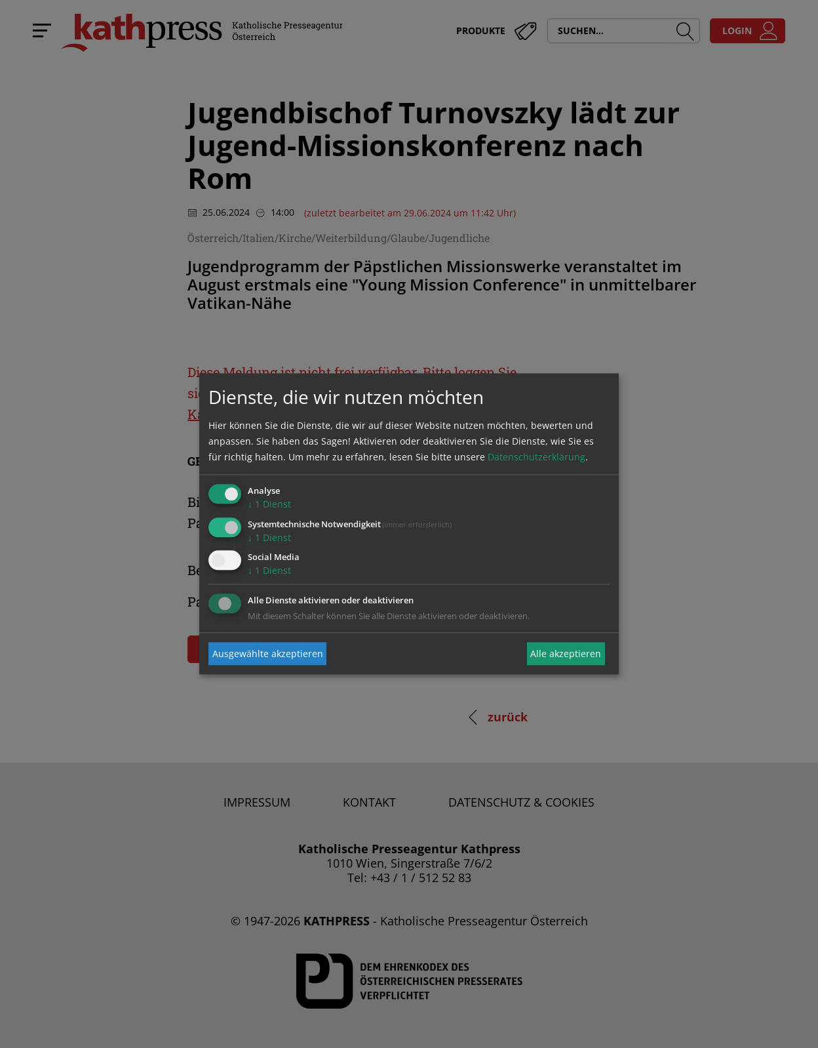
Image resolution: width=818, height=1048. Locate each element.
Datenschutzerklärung (536, 457)
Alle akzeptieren (565, 653)
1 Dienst (269, 504)
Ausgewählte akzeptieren (267, 653)
